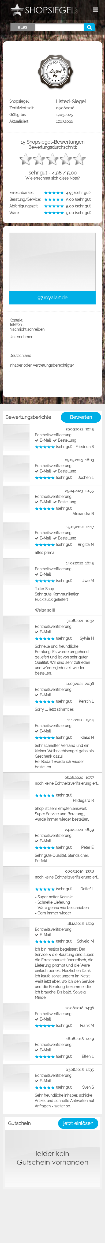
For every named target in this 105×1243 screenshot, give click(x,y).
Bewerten (81, 417)
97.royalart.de (53, 297)
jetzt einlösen (78, 1123)
